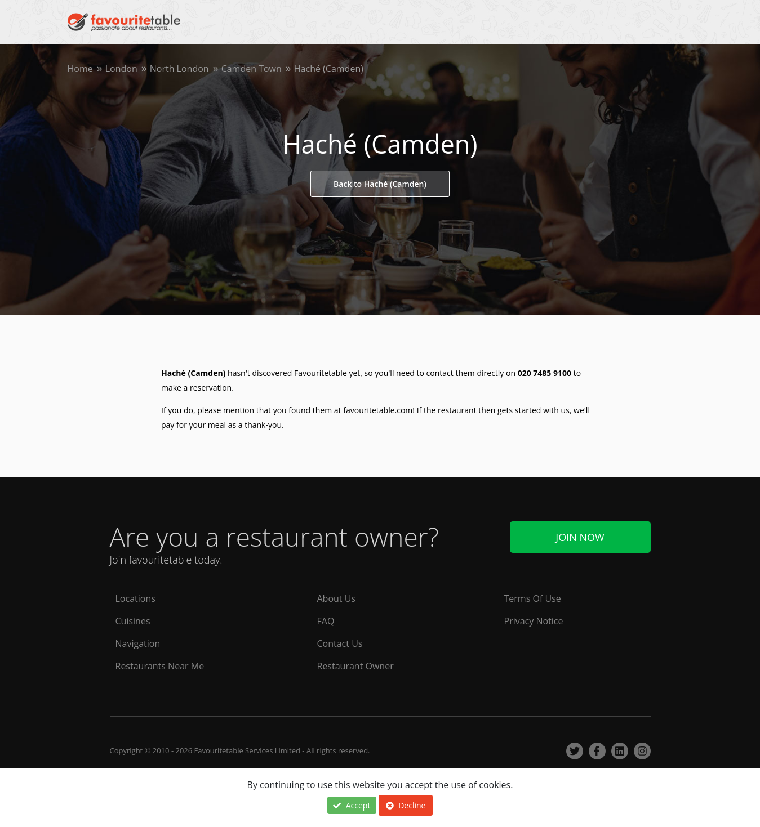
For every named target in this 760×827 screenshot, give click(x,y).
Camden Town (251, 68)
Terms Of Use (532, 598)
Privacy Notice (533, 621)
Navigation (138, 643)
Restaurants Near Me (160, 666)
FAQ (326, 621)
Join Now (579, 537)
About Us (336, 598)
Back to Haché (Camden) (380, 183)
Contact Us (340, 643)
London (121, 68)
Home (80, 68)
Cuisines (132, 621)
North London (179, 68)
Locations (135, 598)
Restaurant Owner (355, 666)
